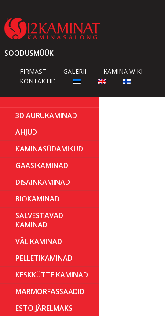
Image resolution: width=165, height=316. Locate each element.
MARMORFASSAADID (49, 291)
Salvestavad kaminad (39, 220)
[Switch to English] (102, 81)
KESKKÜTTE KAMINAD (51, 275)
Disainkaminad (42, 182)
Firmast (33, 71)
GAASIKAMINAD (41, 165)
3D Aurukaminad (46, 115)
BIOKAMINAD (37, 199)
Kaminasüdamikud (49, 149)
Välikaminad (38, 241)
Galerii (74, 71)
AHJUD (26, 132)
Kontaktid (38, 81)
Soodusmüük (29, 53)
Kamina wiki (123, 71)
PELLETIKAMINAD (44, 258)
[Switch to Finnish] (127, 81)
